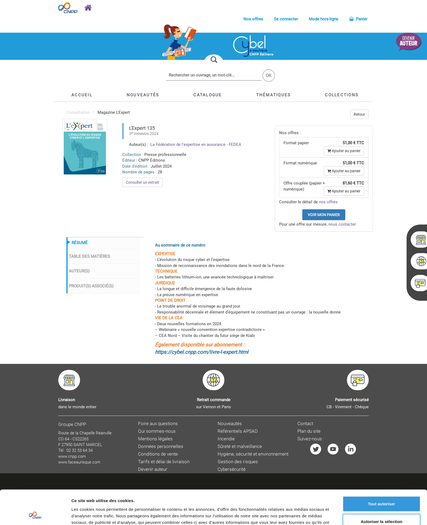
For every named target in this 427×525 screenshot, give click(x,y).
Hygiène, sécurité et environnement (253, 454)
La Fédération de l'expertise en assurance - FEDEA (195, 144)
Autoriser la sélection (381, 489)
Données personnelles (160, 446)
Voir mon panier (324, 215)
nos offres (328, 201)
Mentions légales (155, 438)
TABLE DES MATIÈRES (89, 256)
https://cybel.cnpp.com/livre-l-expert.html (201, 352)
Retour (359, 114)
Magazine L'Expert (113, 112)
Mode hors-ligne (323, 19)
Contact (305, 423)
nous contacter (342, 224)
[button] (207, 95)
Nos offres (253, 19)
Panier (358, 19)
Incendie (226, 438)
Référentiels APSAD (238, 431)
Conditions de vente (158, 454)
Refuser (381, 507)
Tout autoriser (381, 471)
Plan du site (309, 431)
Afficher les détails (300, 514)
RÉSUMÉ (80, 242)
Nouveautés (230, 423)
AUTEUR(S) (79, 271)
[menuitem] (84, 147)
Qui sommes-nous (157, 431)
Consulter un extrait (142, 182)
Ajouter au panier (344, 151)
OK (269, 75)
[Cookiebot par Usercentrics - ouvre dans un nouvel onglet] (35, 514)
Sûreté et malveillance (240, 446)
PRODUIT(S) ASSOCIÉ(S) (91, 286)
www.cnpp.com (72, 456)
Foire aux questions (158, 423)
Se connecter (286, 19)
